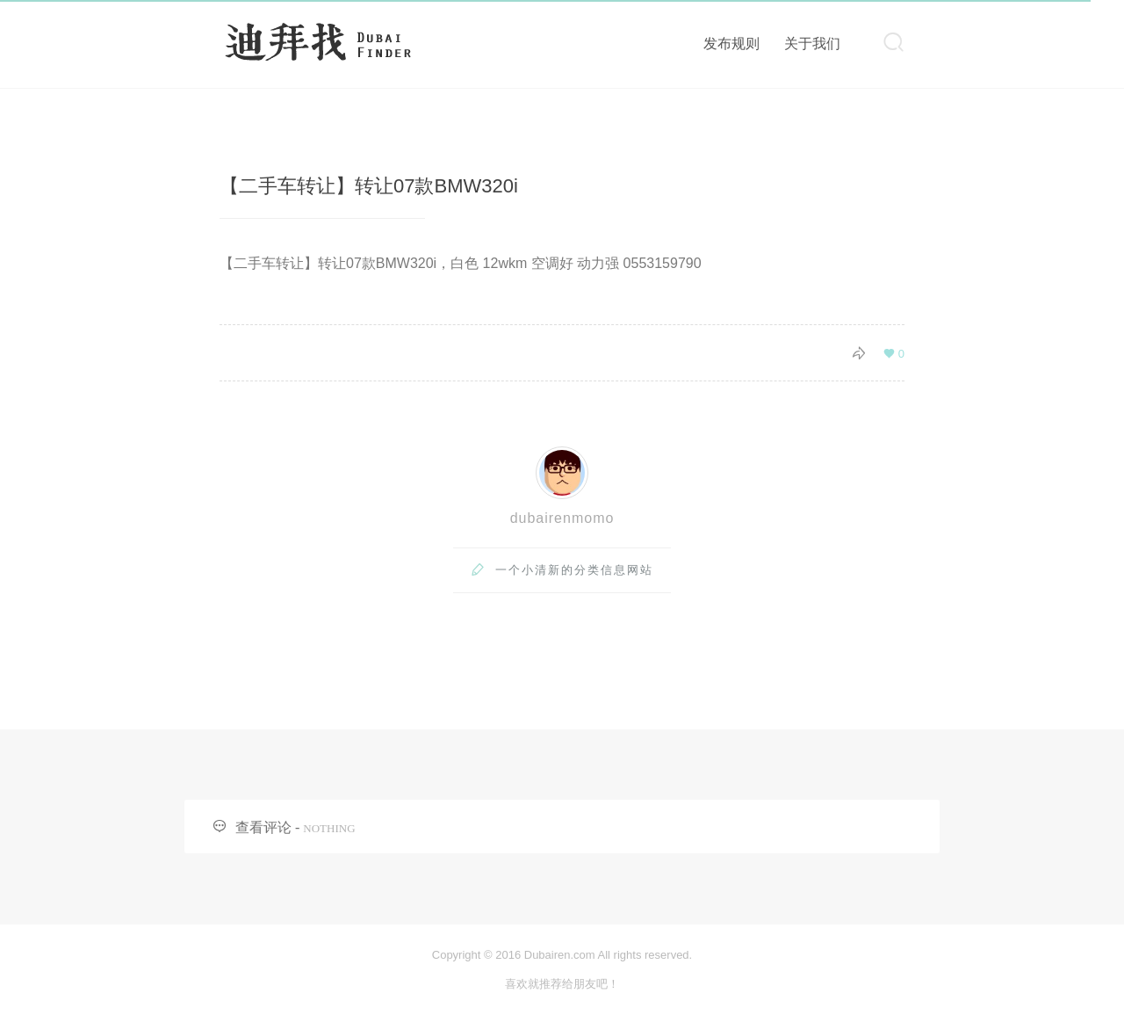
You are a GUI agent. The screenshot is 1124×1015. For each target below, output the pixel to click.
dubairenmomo (562, 518)
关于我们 (812, 43)
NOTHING (329, 828)
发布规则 (731, 43)
